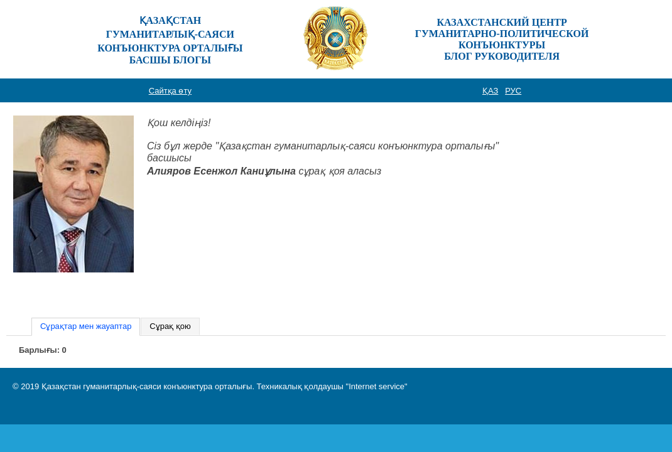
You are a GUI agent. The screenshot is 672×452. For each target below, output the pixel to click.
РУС (513, 90)
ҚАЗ (490, 90)
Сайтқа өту (170, 90)
